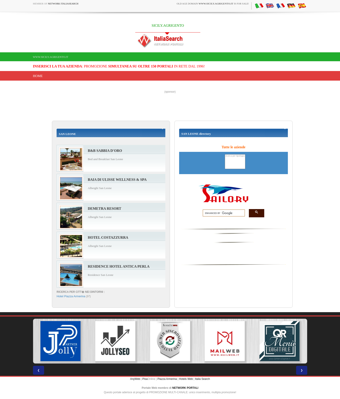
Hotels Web (186, 379)
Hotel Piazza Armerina (71, 296)
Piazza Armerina (167, 379)
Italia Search (202, 379)
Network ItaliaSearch (63, 3)
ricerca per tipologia (235, 156)
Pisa (144, 379)
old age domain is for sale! (213, 3)
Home (38, 76)
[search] (222, 213)
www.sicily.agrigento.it (50, 57)
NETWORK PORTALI (185, 387)
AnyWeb (135, 379)
